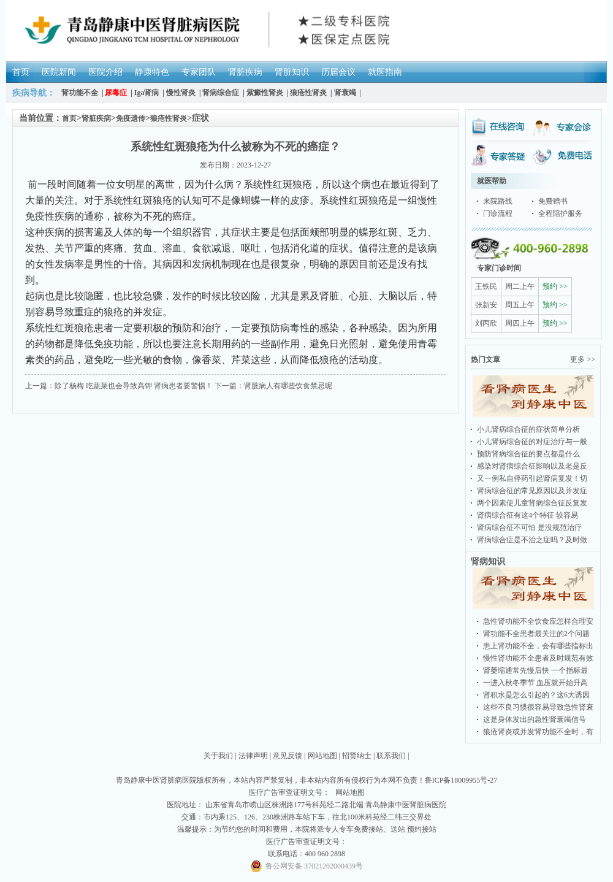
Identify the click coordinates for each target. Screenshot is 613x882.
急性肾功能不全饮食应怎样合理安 (538, 621)
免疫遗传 (130, 118)
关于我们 (218, 755)
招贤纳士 (356, 755)
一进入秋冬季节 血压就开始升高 (535, 682)
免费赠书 (553, 201)
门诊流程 (497, 213)
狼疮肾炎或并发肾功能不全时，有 (538, 731)
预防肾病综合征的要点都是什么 (528, 454)
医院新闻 (59, 72)
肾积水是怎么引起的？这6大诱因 (536, 695)
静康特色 (152, 72)
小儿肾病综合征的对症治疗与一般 (532, 441)
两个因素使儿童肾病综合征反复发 (532, 503)
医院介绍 (105, 72)
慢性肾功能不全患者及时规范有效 (538, 658)
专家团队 (198, 72)
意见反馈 (287, 755)
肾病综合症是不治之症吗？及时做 (532, 539)
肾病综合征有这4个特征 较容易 (527, 515)
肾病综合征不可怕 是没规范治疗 (529, 527)
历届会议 (338, 72)
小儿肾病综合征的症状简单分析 (528, 429)
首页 (20, 72)
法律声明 (253, 755)
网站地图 (322, 755)
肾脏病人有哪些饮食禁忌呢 (288, 386)
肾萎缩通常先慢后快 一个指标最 (535, 670)
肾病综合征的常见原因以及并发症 (532, 490)
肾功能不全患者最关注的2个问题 (536, 633)
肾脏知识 (292, 72)
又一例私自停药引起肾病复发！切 (532, 478)
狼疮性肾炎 (168, 118)
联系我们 (391, 755)
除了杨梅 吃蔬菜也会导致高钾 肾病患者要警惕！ (134, 386)
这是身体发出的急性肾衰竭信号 (534, 719)
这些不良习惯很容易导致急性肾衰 (538, 707)
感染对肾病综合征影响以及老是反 (532, 466)
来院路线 (497, 201)
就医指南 (385, 72)
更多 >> (582, 359)
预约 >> (555, 286)
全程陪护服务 (560, 213)
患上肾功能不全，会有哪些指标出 (538, 646)
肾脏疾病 (245, 72)
